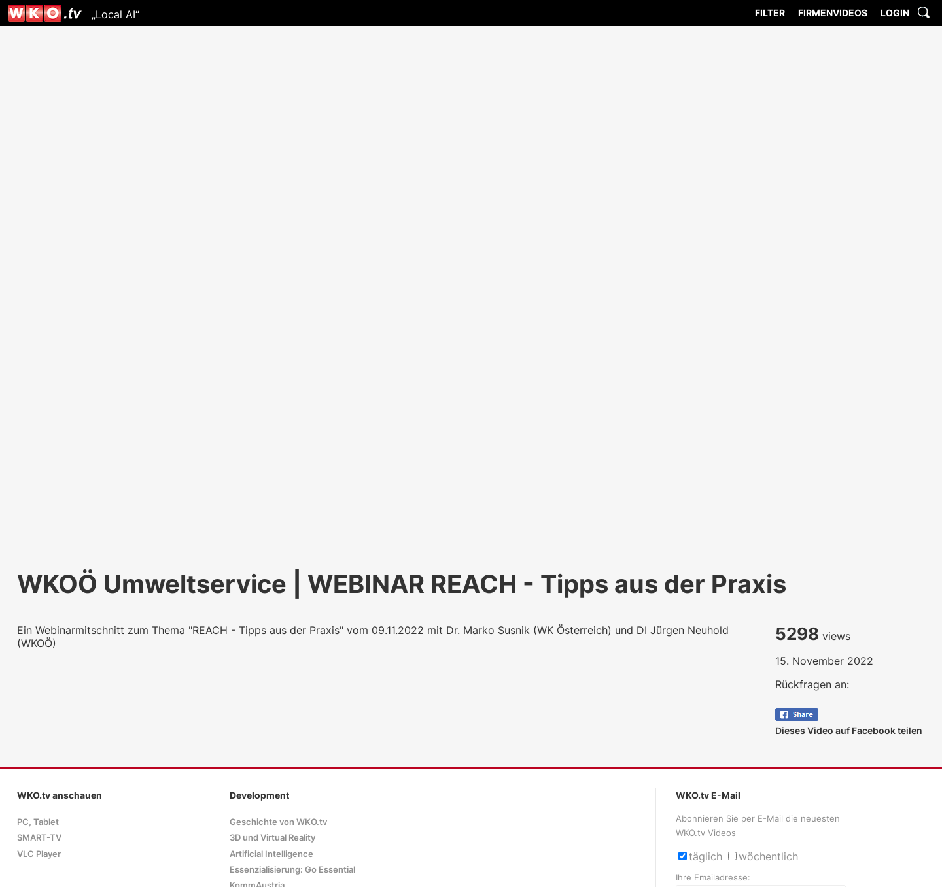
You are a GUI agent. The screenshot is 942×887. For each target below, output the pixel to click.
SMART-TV (39, 838)
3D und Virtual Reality (272, 838)
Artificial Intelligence (271, 854)
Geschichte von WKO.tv (278, 822)
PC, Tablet (38, 822)
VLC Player (39, 854)
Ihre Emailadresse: (713, 877)
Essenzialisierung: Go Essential (292, 870)
